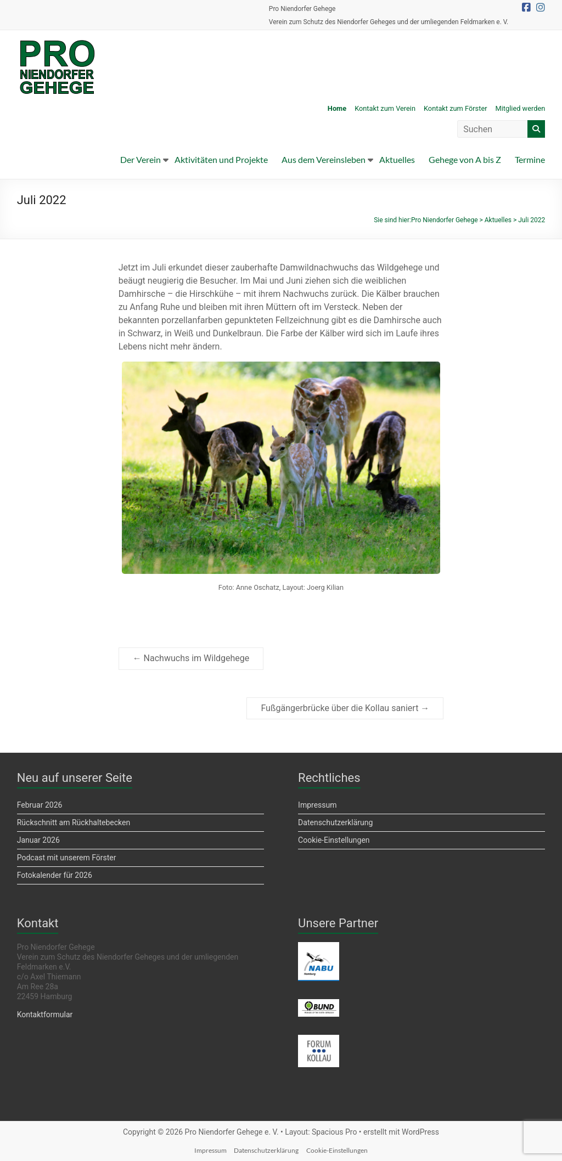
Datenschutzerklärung (335, 822)
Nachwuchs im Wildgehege (191, 658)
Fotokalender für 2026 (54, 875)
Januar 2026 (38, 840)
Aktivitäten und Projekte (221, 159)
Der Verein (140, 159)
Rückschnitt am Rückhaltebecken (73, 822)
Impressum (317, 805)
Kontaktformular (45, 1014)
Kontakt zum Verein (385, 108)
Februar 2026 (40, 805)
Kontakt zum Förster (455, 108)
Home (337, 108)
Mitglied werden (521, 108)
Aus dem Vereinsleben (324, 159)
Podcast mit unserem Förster (66, 857)
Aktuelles (397, 159)
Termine (530, 159)
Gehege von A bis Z (465, 159)
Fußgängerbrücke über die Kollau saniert (345, 708)
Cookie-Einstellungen (333, 840)
